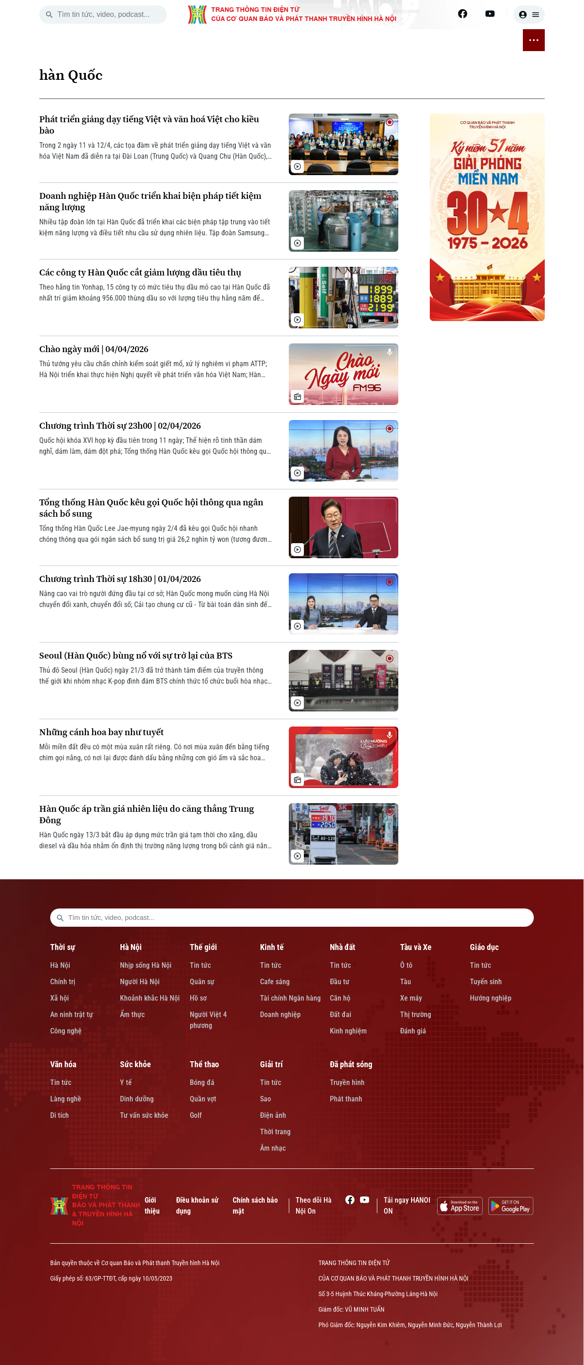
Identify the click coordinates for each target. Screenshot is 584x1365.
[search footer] (60, 917)
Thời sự (62, 947)
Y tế (126, 1082)
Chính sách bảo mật (255, 1205)
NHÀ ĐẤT (236, 40)
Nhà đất (342, 947)
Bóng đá (202, 1082)
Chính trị (62, 981)
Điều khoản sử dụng (197, 1205)
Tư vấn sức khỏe (144, 1115)
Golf (196, 1115)
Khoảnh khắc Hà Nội (150, 998)
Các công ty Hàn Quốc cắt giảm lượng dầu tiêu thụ (140, 272)
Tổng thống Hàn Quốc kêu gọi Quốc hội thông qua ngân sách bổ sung (151, 508)
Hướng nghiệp (490, 998)
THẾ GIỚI (173, 40)
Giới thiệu (152, 1205)
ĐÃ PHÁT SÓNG (493, 40)
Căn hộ (340, 998)
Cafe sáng (275, 981)
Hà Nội (60, 965)
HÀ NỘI (143, 40)
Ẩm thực (132, 1014)
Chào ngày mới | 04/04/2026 (93, 349)
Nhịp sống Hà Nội (146, 965)
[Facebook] (462, 13)
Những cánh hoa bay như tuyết (101, 732)
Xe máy (411, 998)
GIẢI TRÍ (451, 40)
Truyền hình (347, 1082)
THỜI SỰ (113, 40)
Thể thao (204, 1064)
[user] (529, 14)
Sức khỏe (135, 1064)
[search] (49, 14)
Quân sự (202, 981)
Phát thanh (346, 1099)
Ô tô (406, 965)
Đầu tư (339, 981)
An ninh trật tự (71, 1014)
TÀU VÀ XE (272, 40)
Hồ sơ (198, 998)
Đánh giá (413, 1031)
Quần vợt (203, 1099)
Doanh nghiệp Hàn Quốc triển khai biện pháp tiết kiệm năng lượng (150, 201)
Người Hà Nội (140, 981)
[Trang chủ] (90, 40)
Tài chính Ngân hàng (290, 998)
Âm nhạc (273, 1148)
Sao (265, 1099)
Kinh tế (272, 947)
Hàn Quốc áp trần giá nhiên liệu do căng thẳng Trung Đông (146, 814)
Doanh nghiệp (280, 1014)
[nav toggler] (534, 40)
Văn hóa (63, 1064)
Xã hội (59, 998)
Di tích (59, 1115)
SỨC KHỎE (380, 40)
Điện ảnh (273, 1115)
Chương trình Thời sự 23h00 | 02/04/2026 (120, 425)
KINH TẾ (205, 40)
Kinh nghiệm (348, 1031)
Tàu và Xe (416, 947)
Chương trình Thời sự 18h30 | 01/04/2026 (120, 579)
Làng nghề (65, 1099)
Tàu (405, 981)
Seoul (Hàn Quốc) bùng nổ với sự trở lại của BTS (136, 655)
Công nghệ (66, 1031)
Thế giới (203, 947)
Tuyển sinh (486, 981)
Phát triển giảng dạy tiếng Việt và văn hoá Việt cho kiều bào (149, 125)
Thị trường (415, 1014)
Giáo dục (484, 947)
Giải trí (271, 1064)
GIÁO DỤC (309, 40)
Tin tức (200, 965)
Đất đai (340, 1014)
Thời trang (275, 1131)
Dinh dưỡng (137, 1099)
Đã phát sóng (351, 1064)
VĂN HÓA (344, 40)
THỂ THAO (418, 40)
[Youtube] (490, 13)
